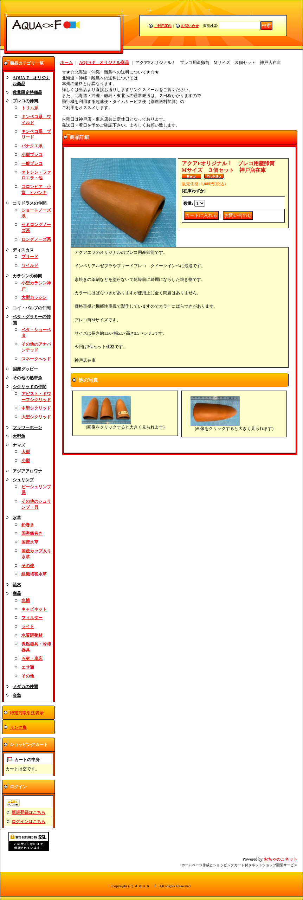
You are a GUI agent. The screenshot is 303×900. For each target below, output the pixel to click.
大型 (25, 451)
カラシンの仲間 (27, 276)
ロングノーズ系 (36, 239)
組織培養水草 (34, 574)
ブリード (29, 256)
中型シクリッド (36, 408)
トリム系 (29, 107)
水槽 (25, 600)
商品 (17, 593)
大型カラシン (34, 297)
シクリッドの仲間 (29, 386)
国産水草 (29, 542)
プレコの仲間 (25, 100)
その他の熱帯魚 (27, 377)
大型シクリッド (36, 416)
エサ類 (27, 667)
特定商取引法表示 (27, 713)
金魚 (17, 695)
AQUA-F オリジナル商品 (104, 62)
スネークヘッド (36, 358)
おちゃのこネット (280, 859)
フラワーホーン (27, 427)
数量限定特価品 (27, 92)
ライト (27, 626)
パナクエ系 (32, 145)
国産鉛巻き (32, 533)
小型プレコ (32, 154)
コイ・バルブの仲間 (32, 308)
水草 (17, 517)
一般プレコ (32, 163)
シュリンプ (23, 479)
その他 (27, 565)
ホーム (66, 62)
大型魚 (19, 436)
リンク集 (18, 727)
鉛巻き (27, 524)
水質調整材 (32, 635)
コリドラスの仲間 (29, 203)
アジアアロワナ (27, 471)
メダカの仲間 (25, 686)
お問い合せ (190, 26)
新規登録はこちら (28, 812)
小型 (25, 460)
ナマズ (19, 445)
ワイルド (29, 265)
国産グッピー (25, 369)
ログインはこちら (28, 821)
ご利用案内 (163, 26)
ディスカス (23, 250)
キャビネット (34, 609)
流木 (17, 584)
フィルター (32, 617)
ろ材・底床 (32, 658)
